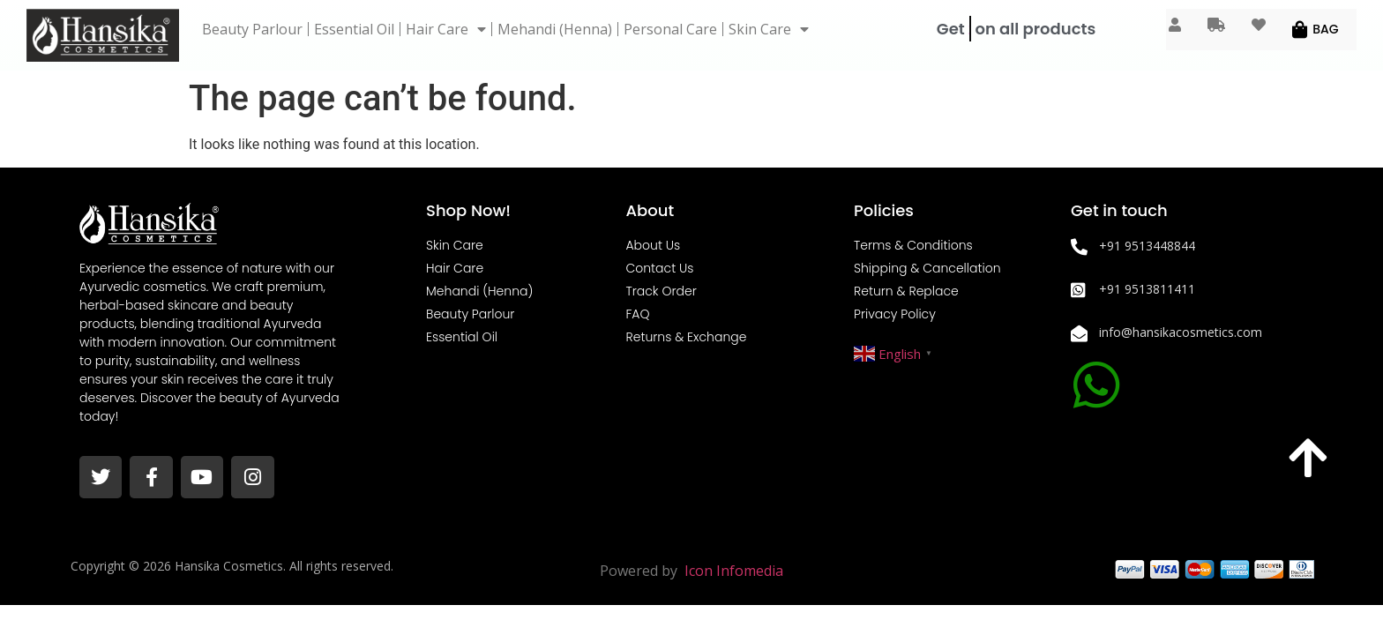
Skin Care (769, 29)
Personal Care (670, 29)
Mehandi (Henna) (554, 29)
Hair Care (446, 29)
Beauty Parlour (252, 29)
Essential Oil (354, 29)
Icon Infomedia (733, 570)
